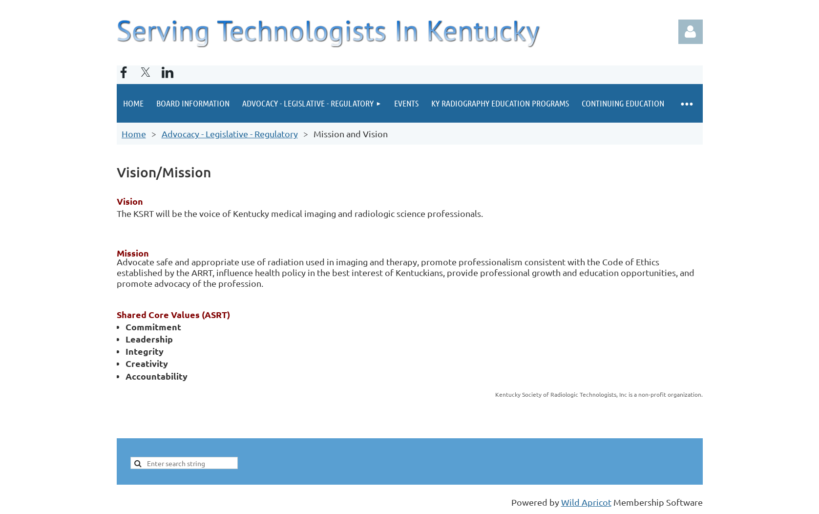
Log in (690, 32)
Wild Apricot (586, 502)
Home (134, 133)
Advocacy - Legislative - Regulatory (230, 133)
